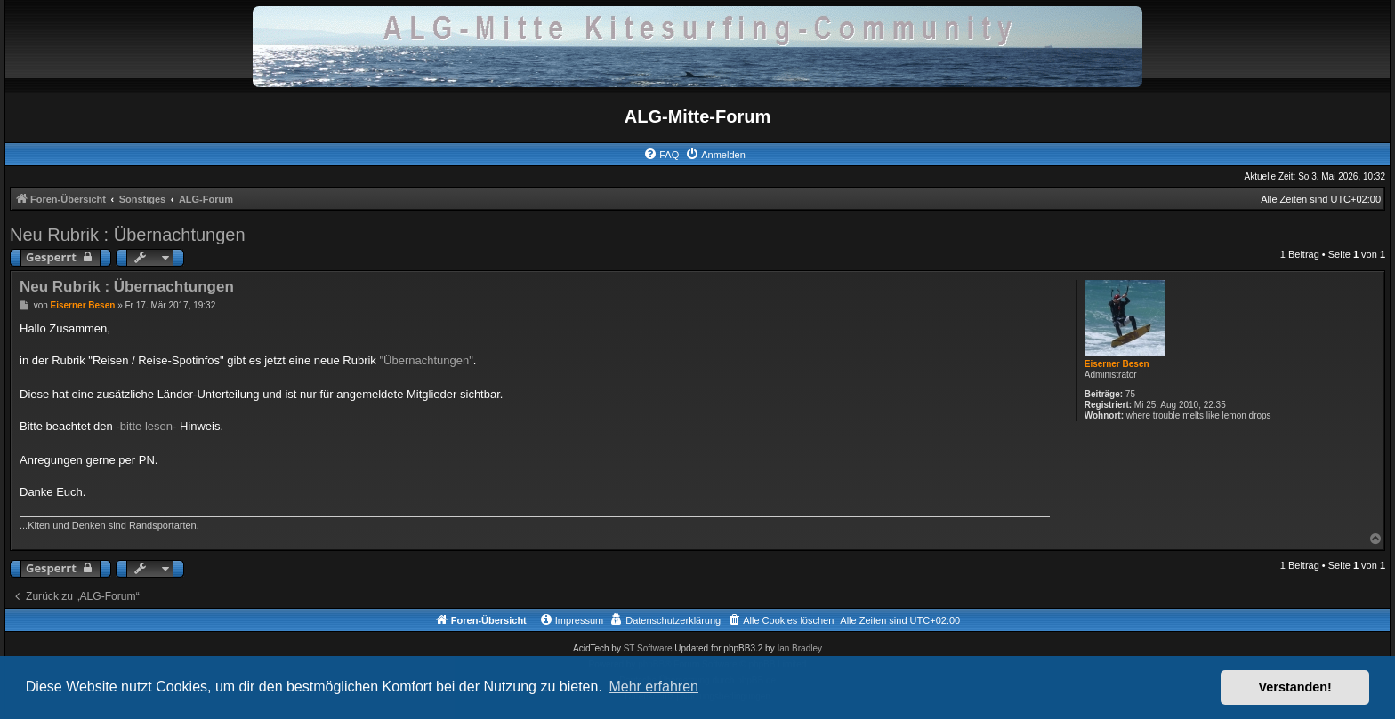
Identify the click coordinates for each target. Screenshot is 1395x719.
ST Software (648, 648)
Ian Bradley (799, 648)
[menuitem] (661, 154)
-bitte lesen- (146, 426)
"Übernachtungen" (426, 360)
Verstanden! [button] (1295, 687)
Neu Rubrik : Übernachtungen (128, 234)
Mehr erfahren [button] (653, 686)
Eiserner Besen (1117, 364)
